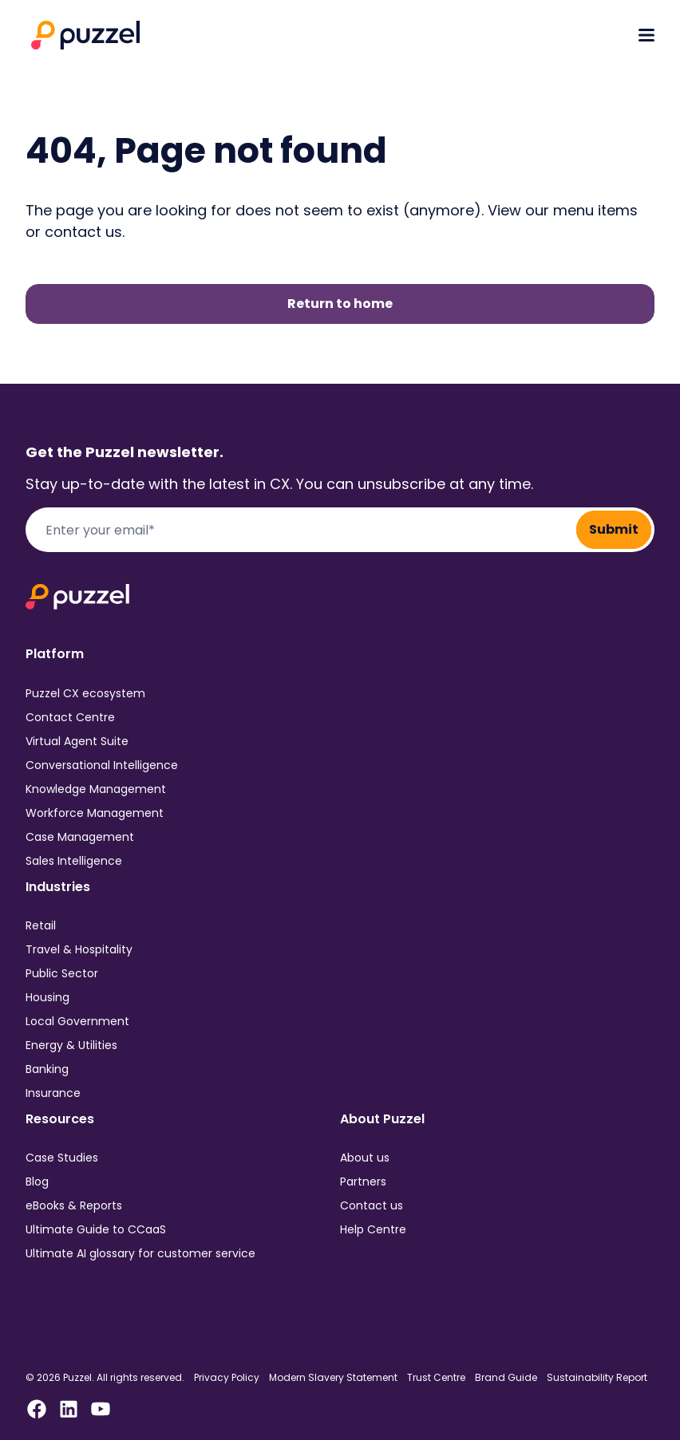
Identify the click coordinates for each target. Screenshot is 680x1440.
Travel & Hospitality (79, 949)
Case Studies (62, 1157)
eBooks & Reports (74, 1205)
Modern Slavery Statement (333, 1377)
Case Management (80, 836)
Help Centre (373, 1229)
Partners (363, 1181)
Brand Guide (506, 1377)
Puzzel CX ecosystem (85, 693)
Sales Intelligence (74, 860)
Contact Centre (70, 717)
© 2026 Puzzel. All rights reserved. (105, 1377)
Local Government (77, 1021)
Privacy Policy (226, 1377)
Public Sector (62, 973)
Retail (41, 925)
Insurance (53, 1093)
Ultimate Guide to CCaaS (96, 1229)
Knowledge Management (96, 789)
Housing (47, 997)
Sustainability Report (597, 1377)
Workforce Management (95, 813)
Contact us (371, 1205)
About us (364, 1157)
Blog (37, 1181)
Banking (47, 1069)
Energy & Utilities (71, 1045)
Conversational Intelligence (102, 765)
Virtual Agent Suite (77, 741)
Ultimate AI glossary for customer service (140, 1253)
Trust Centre (436, 1377)
